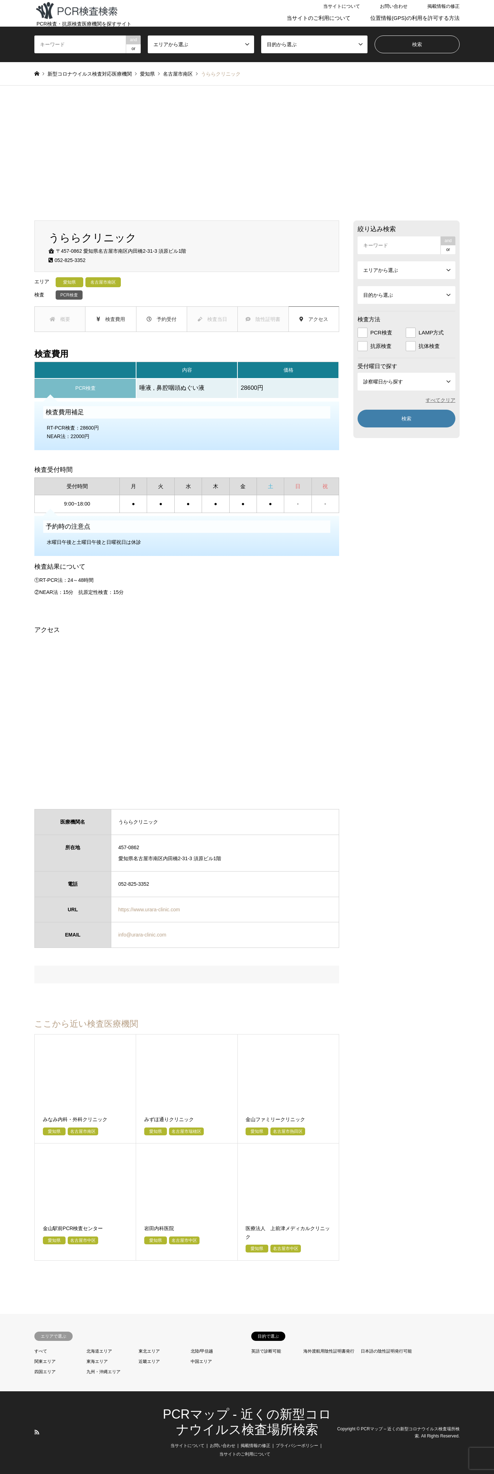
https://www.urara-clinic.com (149, 909)
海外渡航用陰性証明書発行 (328, 1351)
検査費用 (110, 319)
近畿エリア (149, 1361)
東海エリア (97, 1361)
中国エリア (201, 1361)
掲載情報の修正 (443, 6)
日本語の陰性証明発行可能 (386, 1351)
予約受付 (161, 319)
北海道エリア (99, 1351)
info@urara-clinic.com (142, 935)
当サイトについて (341, 6)
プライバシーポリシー (297, 1445)
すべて (40, 1351)
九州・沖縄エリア (103, 1371)
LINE (46, 1432)
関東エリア (45, 1361)
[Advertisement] (247, 153)
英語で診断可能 (266, 1351)
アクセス (313, 319)
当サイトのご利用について (318, 18)
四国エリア (45, 1371)
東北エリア (149, 1351)
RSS (36, 1432)
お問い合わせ (394, 6)
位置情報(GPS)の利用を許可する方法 (415, 18)
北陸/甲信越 (202, 1351)
